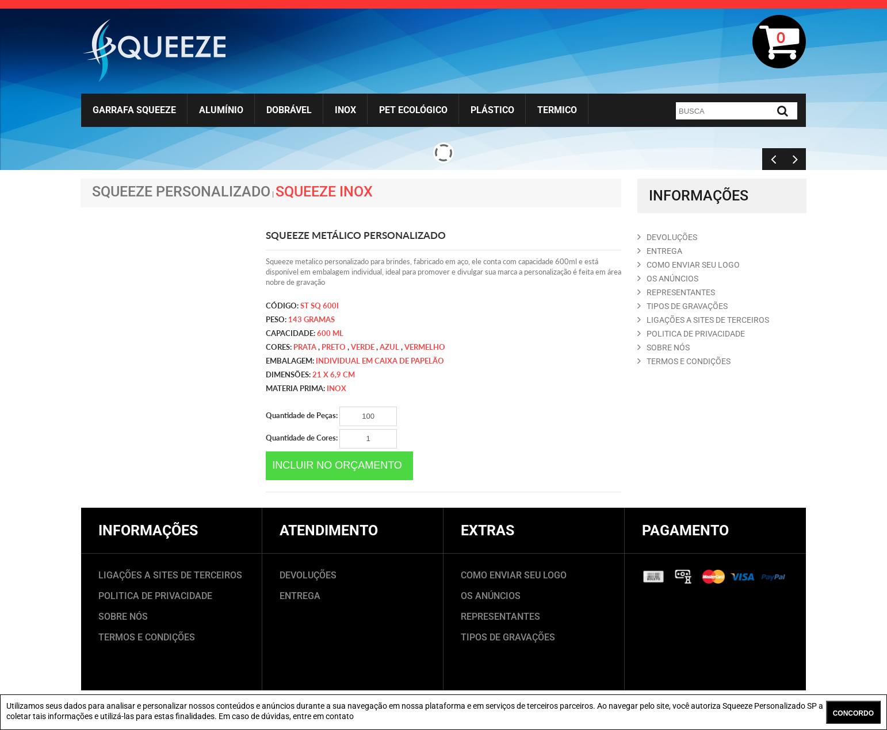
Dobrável (289, 110)
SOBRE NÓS (123, 616)
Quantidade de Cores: (331, 439)
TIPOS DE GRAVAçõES (682, 306)
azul (389, 347)
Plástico (492, 110)
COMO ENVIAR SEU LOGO (688, 264)
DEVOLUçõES (667, 237)
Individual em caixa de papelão (380, 360)
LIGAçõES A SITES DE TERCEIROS (703, 320)
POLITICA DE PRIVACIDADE (691, 333)
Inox (345, 110)
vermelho (424, 347)
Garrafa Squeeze (134, 110)
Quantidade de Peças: (331, 416)
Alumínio (221, 110)
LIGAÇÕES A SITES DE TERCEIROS (170, 575)
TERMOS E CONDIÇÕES (146, 637)
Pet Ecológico (413, 110)
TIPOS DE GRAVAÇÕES (508, 637)
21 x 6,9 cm (333, 374)
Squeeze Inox (324, 191)
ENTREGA (659, 251)
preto (334, 347)
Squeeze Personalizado (181, 191)
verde (362, 347)
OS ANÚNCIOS (491, 595)
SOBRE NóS (663, 347)
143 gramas (311, 319)
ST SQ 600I (319, 305)
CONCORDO (853, 713)
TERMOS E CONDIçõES (684, 361)
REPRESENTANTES (676, 292)
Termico (557, 110)
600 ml (330, 333)
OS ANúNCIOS (667, 278)
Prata (304, 347)
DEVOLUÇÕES (308, 575)
